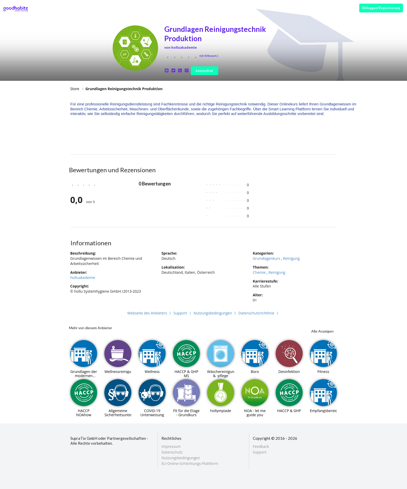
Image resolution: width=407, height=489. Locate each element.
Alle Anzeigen (322, 331)
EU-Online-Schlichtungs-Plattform (189, 463)
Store (74, 88)
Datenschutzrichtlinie (259, 313)
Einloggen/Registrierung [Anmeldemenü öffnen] (381, 8)
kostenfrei (204, 71)
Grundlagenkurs (266, 258)
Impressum (171, 446)
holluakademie (82, 277)
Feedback (261, 446)
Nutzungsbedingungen (216, 313)
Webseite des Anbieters (149, 313)
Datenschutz (171, 452)
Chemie (259, 272)
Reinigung (291, 258)
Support (183, 313)
